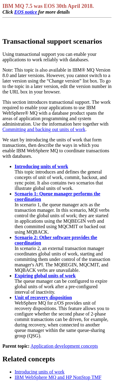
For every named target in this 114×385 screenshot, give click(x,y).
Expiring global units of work (45, 275)
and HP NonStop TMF (58, 377)
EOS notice (26, 12)
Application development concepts (64, 346)
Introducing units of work (41, 166)
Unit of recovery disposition (43, 297)
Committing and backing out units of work (43, 129)
